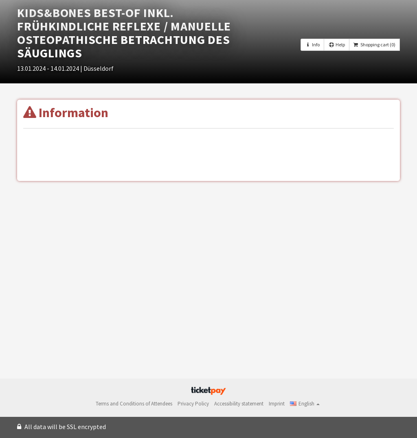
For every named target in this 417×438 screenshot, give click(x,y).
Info (312, 44)
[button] (305, 403)
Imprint (277, 403)
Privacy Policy (193, 403)
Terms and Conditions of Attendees (134, 403)
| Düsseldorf (97, 68)
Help (336, 44)
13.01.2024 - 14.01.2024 (48, 68)
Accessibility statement (238, 403)
